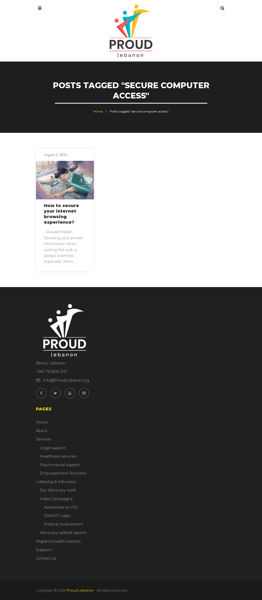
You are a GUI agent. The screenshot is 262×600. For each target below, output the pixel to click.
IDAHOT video (57, 515)
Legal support (53, 448)
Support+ (44, 549)
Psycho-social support (60, 464)
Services (43, 439)
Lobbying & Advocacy (56, 481)
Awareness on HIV (61, 507)
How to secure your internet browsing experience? (61, 213)
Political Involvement (63, 524)
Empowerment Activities (63, 473)
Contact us (46, 558)
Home (98, 111)
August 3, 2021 (55, 154)
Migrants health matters (58, 541)
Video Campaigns (56, 498)
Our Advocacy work (58, 490)
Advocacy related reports (63, 532)
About (41, 430)
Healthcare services (58, 456)
